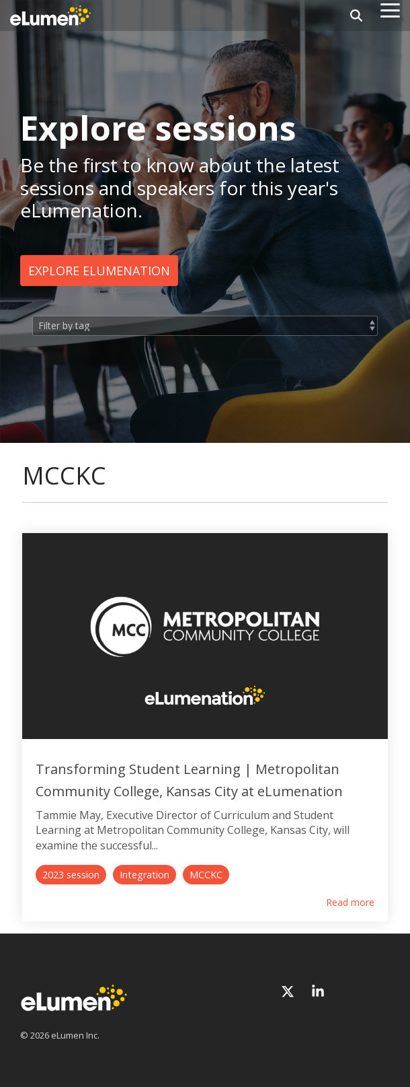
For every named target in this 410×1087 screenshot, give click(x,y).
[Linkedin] (318, 992)
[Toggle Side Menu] (390, 9)
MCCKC (206, 874)
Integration (144, 874)
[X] (289, 992)
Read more (350, 902)
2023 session (70, 874)
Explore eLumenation (99, 270)
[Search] (356, 15)
